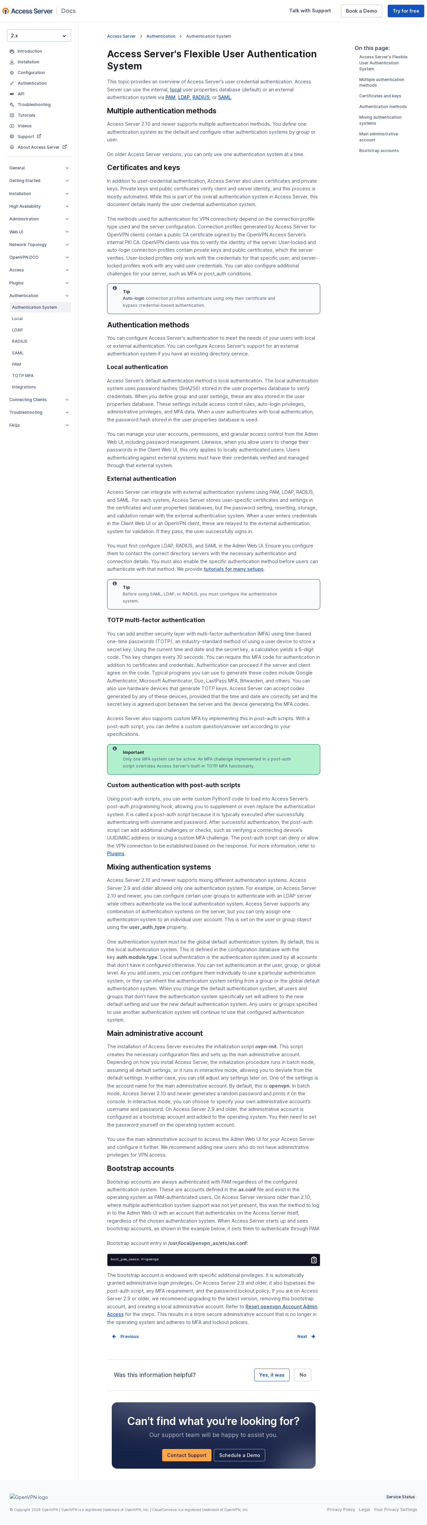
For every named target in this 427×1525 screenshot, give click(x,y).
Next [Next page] (302, 1336)
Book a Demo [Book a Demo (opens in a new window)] (364, 12)
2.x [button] (38, 35)
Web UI (39, 231)
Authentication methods (383, 131)
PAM (16, 364)
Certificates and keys (380, 120)
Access (39, 269)
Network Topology (39, 244)
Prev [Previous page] (125, 1336)
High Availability (39, 206)
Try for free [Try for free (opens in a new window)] (408, 12)
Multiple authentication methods (381, 107)
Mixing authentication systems (380, 144)
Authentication (39, 295)
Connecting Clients (39, 399)
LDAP (17, 329)
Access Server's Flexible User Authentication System (383, 87)
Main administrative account (378, 161)
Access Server (121, 36)
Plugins (39, 282)
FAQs (39, 425)
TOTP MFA (23, 375)
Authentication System (34, 307)
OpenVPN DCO (39, 257)
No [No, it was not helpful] (303, 1375)
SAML (18, 352)
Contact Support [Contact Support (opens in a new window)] (189, 1456)
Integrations (24, 386)
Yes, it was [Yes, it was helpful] (272, 1375)
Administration (39, 218)
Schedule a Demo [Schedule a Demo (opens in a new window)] (242, 1456)
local (175, 89)
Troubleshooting (39, 412)
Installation (39, 193)
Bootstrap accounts (379, 175)
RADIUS (19, 341)
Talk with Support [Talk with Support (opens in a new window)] (312, 12)
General (39, 167)
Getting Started (39, 180)
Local (17, 318)
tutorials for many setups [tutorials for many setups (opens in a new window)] (234, 569)
